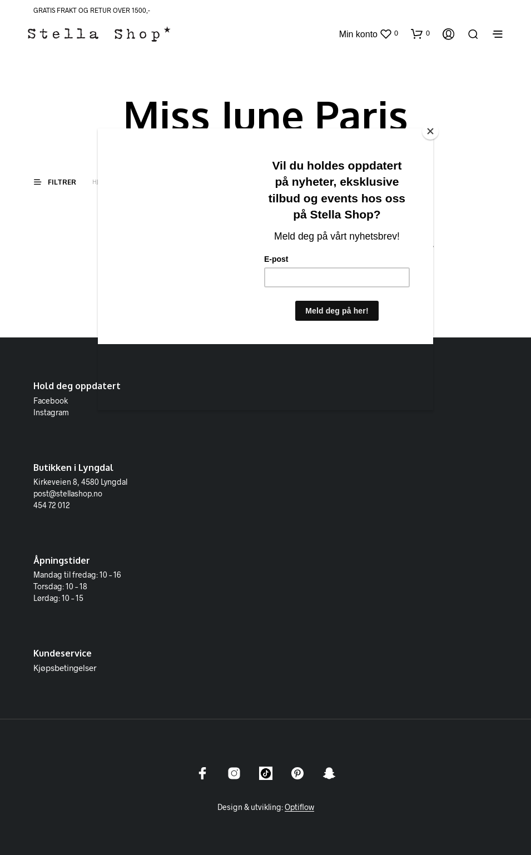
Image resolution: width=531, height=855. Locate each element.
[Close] (430, 131)
